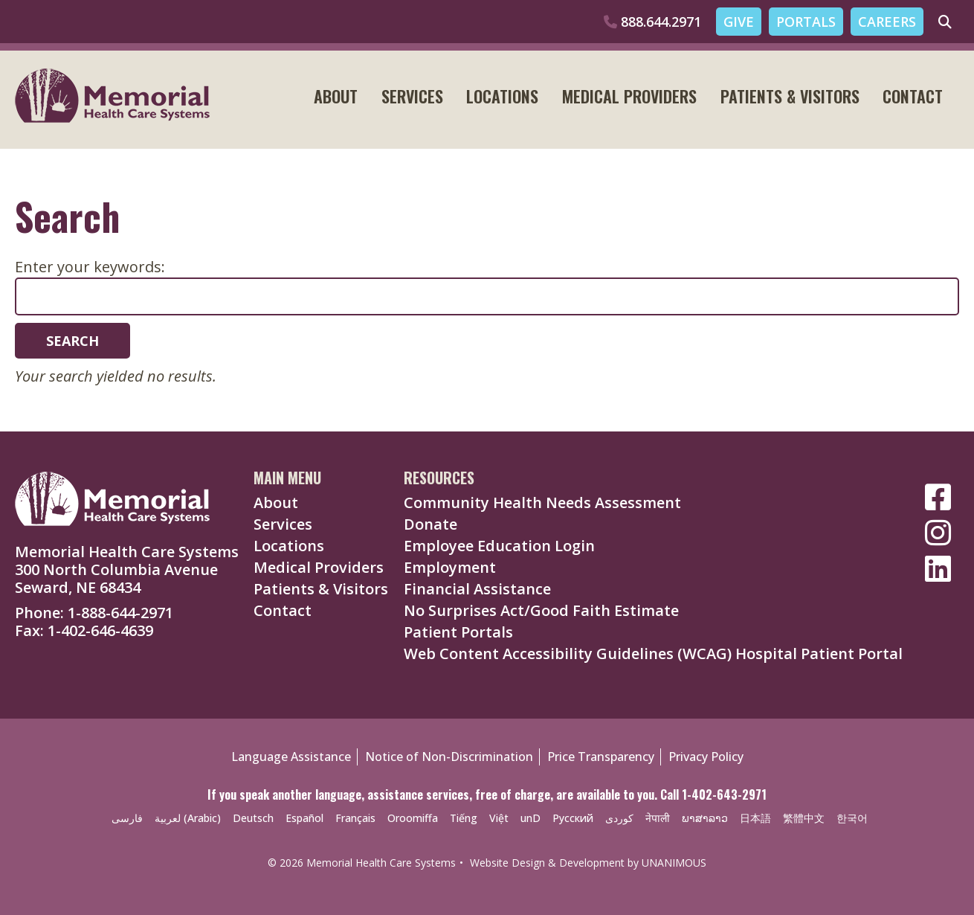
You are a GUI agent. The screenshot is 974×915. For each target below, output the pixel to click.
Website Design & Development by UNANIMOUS (588, 862)
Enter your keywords (88, 267)
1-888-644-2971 (120, 613)
